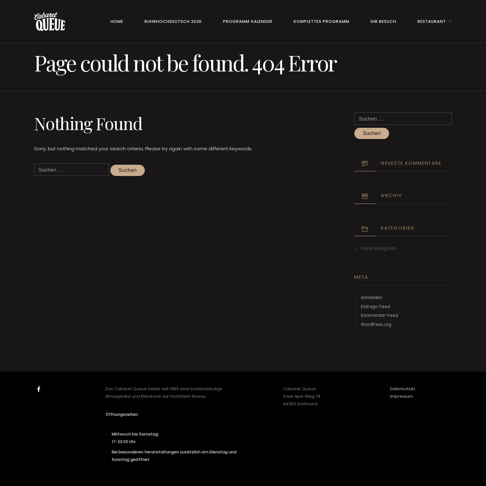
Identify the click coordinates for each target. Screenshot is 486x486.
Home (116, 21)
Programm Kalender (247, 21)
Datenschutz (402, 388)
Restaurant (432, 21)
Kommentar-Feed (379, 315)
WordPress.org (376, 325)
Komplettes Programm (321, 21)
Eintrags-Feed (375, 307)
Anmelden (371, 298)
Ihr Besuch (383, 21)
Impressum (401, 396)
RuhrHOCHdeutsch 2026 (173, 21)
